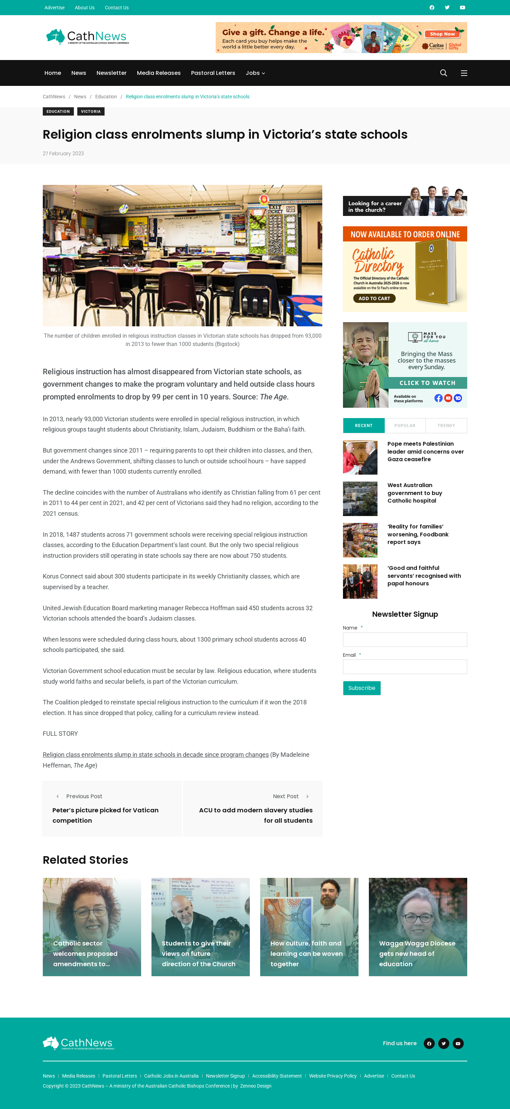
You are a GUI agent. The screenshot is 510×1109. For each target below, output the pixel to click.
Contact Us (117, 7)
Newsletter (112, 73)
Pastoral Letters (213, 73)
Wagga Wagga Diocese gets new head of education (417, 953)
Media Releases (159, 73)
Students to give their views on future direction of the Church (199, 953)
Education (58, 111)
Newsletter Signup (225, 1076)
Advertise (55, 7)
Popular (405, 425)
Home (53, 73)
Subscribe (362, 688)
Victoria (91, 111)
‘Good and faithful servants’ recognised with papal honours (424, 575)
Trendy (446, 425)
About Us (85, 7)
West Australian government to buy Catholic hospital (415, 493)
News (78, 73)
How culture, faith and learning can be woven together (307, 953)
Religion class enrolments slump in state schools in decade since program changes (156, 754)
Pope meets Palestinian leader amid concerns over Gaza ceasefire (426, 451)
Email (352, 655)
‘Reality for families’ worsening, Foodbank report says (418, 534)
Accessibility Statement (277, 1076)
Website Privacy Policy (333, 1076)
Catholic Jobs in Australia (171, 1076)
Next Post (293, 796)
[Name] (405, 639)
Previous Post (77, 796)
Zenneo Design (256, 1086)
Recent (364, 425)
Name (353, 627)
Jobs (253, 73)
